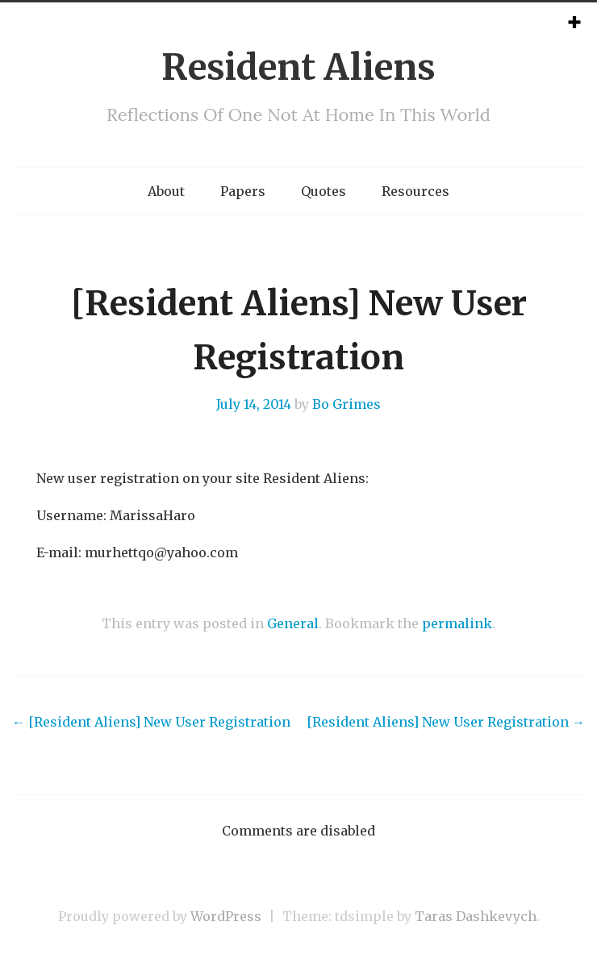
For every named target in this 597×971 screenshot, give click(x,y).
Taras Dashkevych (475, 916)
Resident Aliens (298, 67)
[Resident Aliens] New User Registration (151, 722)
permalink (457, 623)
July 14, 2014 (253, 404)
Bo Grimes (346, 404)
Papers (242, 191)
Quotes (323, 191)
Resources (415, 191)
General (293, 623)
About (166, 191)
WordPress (225, 916)
